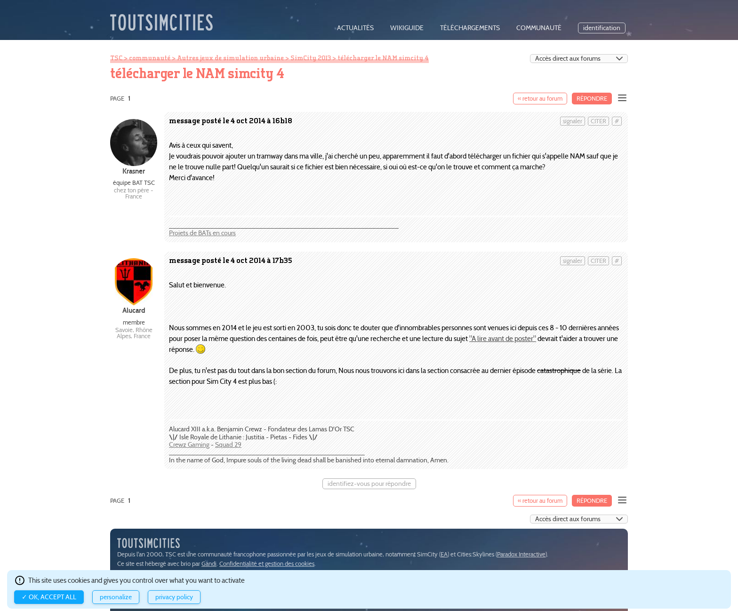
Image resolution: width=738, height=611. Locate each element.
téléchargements (470, 28)
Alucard (133, 310)
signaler (572, 121)
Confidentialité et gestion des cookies (266, 563)
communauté (539, 28)
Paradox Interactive (521, 554)
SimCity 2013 (310, 58)
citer (598, 121)
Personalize (116, 597)
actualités (355, 28)
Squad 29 (228, 445)
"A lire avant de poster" (502, 338)
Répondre (592, 99)
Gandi (209, 563)
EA (444, 554)
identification (601, 28)
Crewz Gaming (189, 445)
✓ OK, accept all (49, 597)
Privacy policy (174, 597)
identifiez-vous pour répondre (369, 484)
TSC (116, 58)
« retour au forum (540, 99)
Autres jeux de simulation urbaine (230, 58)
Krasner (133, 171)
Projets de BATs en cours (202, 233)
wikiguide (407, 28)
